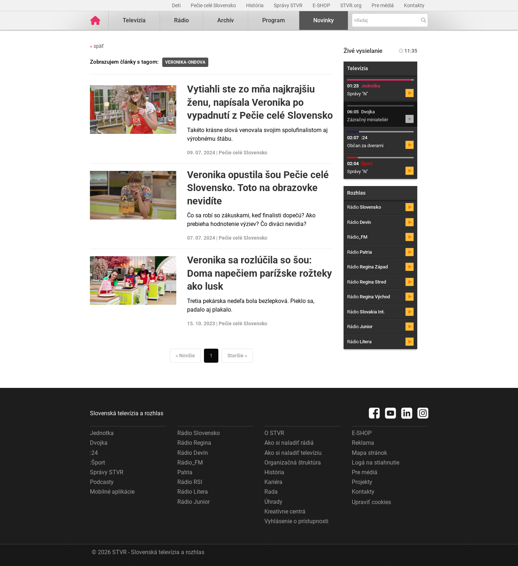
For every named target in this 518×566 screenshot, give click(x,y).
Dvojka (99, 442)
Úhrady (273, 501)
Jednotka (102, 433)
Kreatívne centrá (284, 511)
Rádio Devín (192, 452)
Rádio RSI (189, 482)
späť (97, 46)
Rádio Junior (193, 501)
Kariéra (273, 482)
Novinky (323, 20)
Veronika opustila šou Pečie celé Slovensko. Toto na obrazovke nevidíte (258, 188)
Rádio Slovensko (198, 433)
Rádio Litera (192, 491)
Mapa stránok (369, 452)
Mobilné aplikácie (112, 491)
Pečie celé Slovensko (214, 5)
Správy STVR (289, 5)
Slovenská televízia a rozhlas (126, 413)
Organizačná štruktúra (292, 462)
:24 (94, 452)
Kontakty (414, 5)
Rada (271, 491)
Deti (177, 5)
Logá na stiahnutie (375, 462)
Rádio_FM (190, 462)
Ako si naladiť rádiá (289, 442)
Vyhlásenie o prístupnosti (296, 521)
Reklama (363, 442)
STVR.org (351, 5)
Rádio (181, 20)
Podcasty (102, 482)
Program (273, 20)
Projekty (362, 482)
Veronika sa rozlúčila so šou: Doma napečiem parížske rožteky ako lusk (259, 273)
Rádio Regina (194, 442)
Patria (184, 472)
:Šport (97, 462)
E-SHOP (322, 5)
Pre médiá (383, 5)
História (255, 5)
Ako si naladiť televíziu (293, 452)
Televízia (134, 20)
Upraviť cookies (371, 502)
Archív (225, 20)
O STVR (274, 433)
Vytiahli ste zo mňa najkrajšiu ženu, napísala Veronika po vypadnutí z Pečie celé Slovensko (260, 102)
